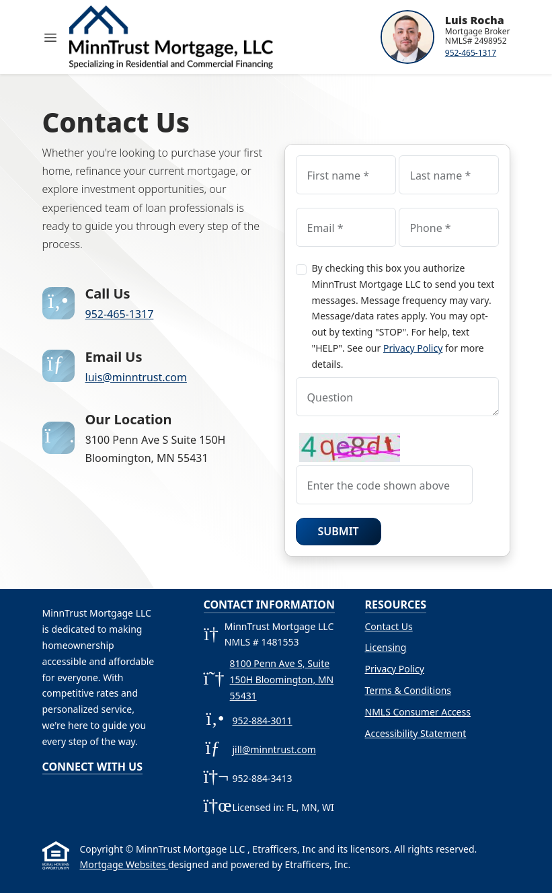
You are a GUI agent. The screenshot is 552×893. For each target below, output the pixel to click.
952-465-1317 (470, 53)
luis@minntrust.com (136, 377)
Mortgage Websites (124, 864)
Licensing (386, 647)
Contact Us (389, 626)
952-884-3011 (262, 720)
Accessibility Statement (416, 733)
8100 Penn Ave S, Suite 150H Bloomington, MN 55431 (282, 679)
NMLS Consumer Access (418, 711)
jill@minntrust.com (274, 749)
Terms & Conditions (408, 690)
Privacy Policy (412, 348)
